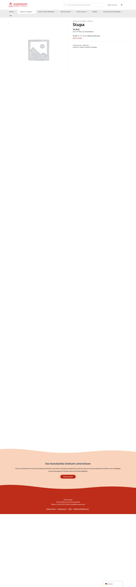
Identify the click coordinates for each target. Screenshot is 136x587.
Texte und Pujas (83, 12)
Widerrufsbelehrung (81, 509)
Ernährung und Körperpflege (114, 12)
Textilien (96, 12)
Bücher (13, 12)
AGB (70, 509)
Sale (10, 15)
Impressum (62, 509)
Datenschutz (51, 509)
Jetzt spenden (68, 477)
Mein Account (112, 5)
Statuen (82, 47)
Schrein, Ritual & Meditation (48, 12)
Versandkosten (89, 31)
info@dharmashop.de (78, 504)
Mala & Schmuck (68, 12)
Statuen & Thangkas (28, 12)
